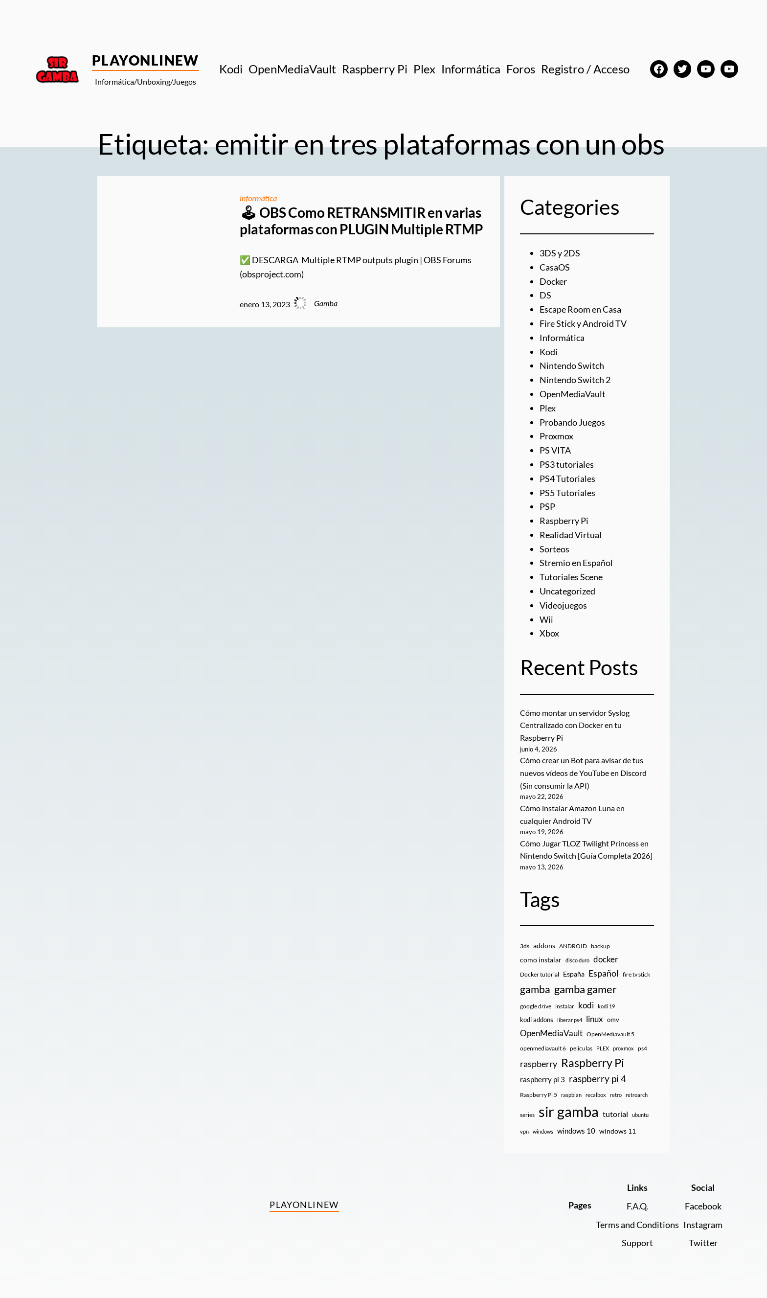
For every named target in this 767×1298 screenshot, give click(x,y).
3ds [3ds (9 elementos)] (524, 946)
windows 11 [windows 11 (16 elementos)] (617, 1131)
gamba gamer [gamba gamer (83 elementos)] (585, 989)
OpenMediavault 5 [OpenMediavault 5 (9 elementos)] (610, 1034)
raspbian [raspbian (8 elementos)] (571, 1095)
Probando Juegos (572, 422)
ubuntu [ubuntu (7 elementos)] (640, 1115)
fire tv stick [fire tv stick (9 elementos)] (636, 974)
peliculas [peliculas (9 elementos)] (581, 1048)
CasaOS (555, 267)
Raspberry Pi (564, 520)
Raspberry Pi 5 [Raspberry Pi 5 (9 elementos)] (538, 1094)
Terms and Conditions (637, 1224)
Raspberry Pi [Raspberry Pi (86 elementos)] (592, 1063)
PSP (547, 506)
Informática (258, 198)
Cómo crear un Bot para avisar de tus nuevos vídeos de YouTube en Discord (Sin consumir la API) (583, 772)
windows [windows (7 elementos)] (543, 1131)
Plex (548, 408)
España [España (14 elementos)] (574, 974)
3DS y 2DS (560, 253)
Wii (546, 619)
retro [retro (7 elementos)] (616, 1095)
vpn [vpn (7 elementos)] (524, 1131)
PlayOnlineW (145, 60)
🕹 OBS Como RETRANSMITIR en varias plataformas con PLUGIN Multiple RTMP (361, 221)
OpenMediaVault (573, 393)
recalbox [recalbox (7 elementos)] (596, 1095)
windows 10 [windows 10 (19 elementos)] (576, 1130)
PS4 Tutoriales (567, 478)
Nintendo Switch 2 (575, 379)
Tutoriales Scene (571, 576)
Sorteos (554, 549)
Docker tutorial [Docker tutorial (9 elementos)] (539, 974)
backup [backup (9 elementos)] (600, 946)
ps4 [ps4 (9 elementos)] (642, 1048)
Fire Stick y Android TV (583, 323)
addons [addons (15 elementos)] (544, 945)
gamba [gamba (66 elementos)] (535, 989)
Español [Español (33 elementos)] (603, 973)
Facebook (703, 1206)
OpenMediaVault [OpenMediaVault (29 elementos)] (551, 1033)
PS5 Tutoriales (567, 492)
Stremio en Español (576, 562)
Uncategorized (567, 591)
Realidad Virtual (571, 534)
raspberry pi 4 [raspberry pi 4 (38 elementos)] (597, 1078)
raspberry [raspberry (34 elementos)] (538, 1063)
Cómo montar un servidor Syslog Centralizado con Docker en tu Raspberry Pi (575, 725)
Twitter (703, 1242)
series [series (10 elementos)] (527, 1114)
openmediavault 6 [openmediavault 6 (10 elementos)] (543, 1048)
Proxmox (556, 436)
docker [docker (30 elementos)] (605, 959)
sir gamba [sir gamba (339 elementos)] (569, 1111)
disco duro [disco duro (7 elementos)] (577, 960)
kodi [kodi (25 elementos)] (586, 1005)
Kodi (549, 351)
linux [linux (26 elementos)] (594, 1019)
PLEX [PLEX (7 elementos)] (602, 1048)
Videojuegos (563, 605)
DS (545, 295)
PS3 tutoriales (567, 464)
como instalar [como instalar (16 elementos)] (541, 960)
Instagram (702, 1224)
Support (637, 1242)
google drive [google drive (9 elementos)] (535, 1006)
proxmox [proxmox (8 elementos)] (623, 1048)
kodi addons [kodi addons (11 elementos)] (536, 1020)
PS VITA (555, 450)
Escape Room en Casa (580, 309)
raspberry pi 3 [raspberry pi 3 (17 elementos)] (542, 1079)
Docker (553, 281)
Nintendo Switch (572, 365)
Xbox (549, 633)
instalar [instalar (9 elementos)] (564, 1006)
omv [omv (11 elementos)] (613, 1020)
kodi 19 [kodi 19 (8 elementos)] (606, 1006)
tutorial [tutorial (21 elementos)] (615, 1114)
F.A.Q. (637, 1206)
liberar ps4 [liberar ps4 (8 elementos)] (569, 1020)
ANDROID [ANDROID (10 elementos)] (573, 946)
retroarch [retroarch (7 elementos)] (637, 1095)
